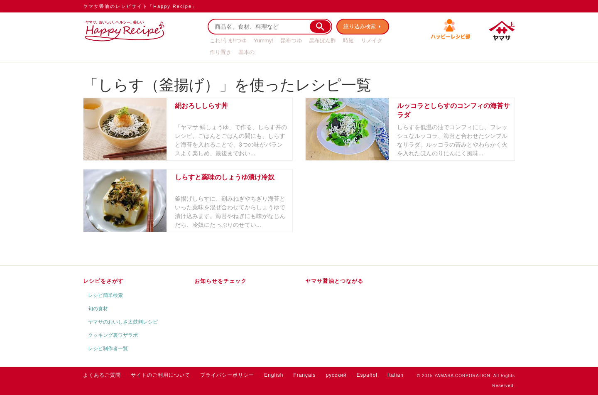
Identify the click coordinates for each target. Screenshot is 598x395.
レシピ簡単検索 (105, 295)
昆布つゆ (291, 40)
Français (304, 375)
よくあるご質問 (102, 375)
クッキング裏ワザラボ (113, 335)
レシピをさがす (103, 281)
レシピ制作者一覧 (108, 348)
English (273, 375)
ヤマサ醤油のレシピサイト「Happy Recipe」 (140, 6)
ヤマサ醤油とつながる (334, 281)
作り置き (220, 52)
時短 (348, 40)
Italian (395, 375)
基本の (246, 52)
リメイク (371, 40)
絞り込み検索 (359, 26)
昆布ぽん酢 (322, 40)
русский (336, 375)
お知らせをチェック (220, 281)
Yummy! (263, 40)
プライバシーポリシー (227, 375)
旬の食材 (98, 309)
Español (366, 375)
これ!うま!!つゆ (228, 40)
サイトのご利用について (160, 375)
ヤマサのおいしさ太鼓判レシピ (123, 322)
